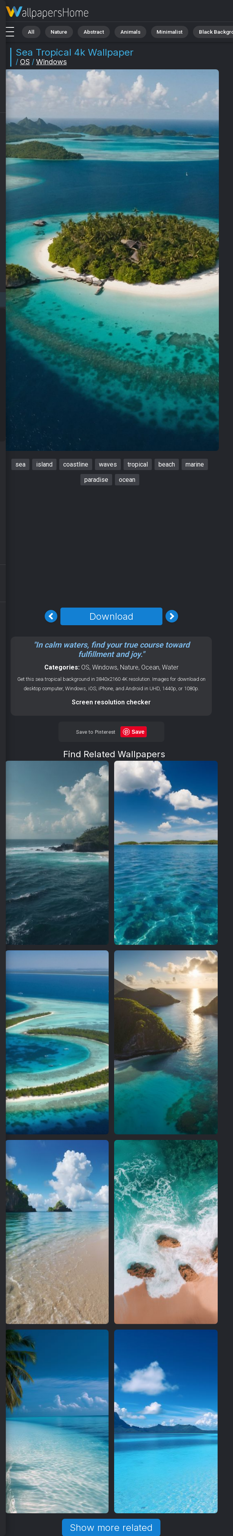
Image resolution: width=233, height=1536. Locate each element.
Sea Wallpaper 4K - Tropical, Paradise (47, 12)
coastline (75, 464)
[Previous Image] (51, 616)
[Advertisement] (111, 546)
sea (20, 464)
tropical (137, 464)
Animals (120, 31)
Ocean (150, 667)
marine (195, 464)
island (44, 464)
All (30, 31)
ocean (127, 479)
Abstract (86, 31)
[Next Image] (172, 616)
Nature (54, 31)
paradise (96, 479)
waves (108, 464)
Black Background (202, 31)
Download (111, 616)
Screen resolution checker (111, 702)
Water (170, 667)
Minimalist (155, 31)
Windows (51, 62)
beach (166, 464)
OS (25, 62)
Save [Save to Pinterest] (138, 732)
